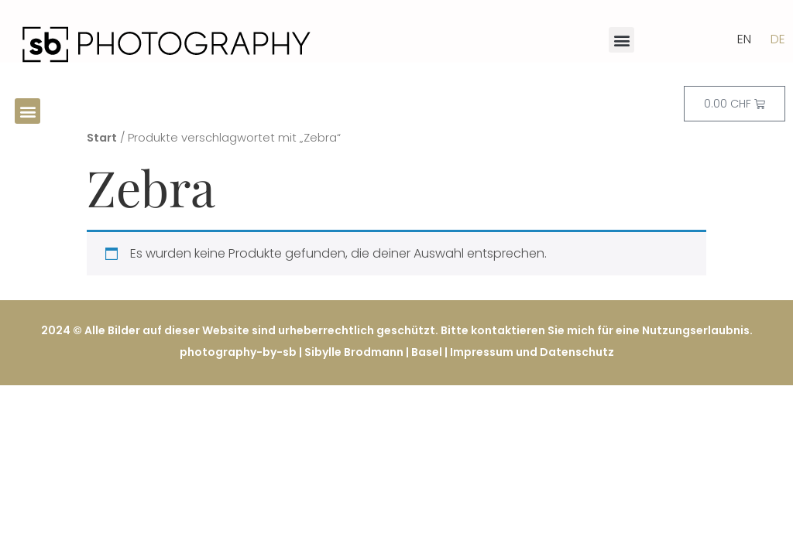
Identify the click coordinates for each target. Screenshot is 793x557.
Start (102, 137)
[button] (621, 40)
